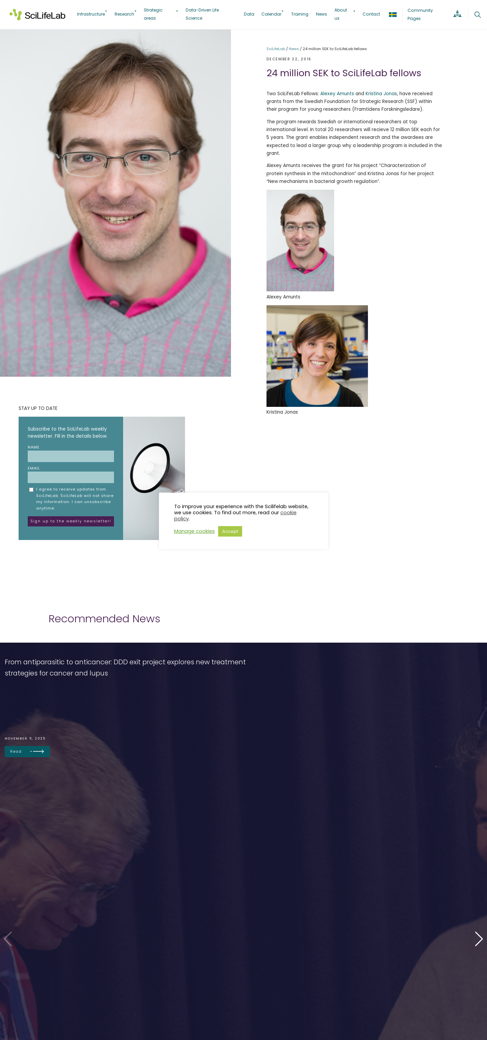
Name (71, 453)
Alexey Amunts (337, 93)
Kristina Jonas (381, 93)
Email (71, 474)
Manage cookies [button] (194, 531)
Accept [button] (230, 531)
